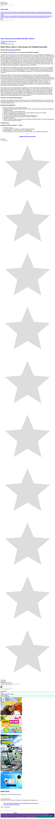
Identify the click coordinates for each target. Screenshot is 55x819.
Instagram (9, 805)
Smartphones (33, 12)
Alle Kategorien (4, 3)
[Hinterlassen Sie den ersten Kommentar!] (8, 689)
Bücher (38, 16)
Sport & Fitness (20, 13)
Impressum (30, 803)
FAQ (13, 803)
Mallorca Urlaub (29, 17)
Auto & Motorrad (20, 17)
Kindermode (28, 16)
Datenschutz (17, 803)
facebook (13, 805)
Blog (2, 18)
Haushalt (3, 16)
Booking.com (4, 734)
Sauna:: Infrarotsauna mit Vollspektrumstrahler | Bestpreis (17, 38)
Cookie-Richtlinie (24, 803)
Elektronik (27, 12)
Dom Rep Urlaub (37, 17)
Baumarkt (42, 12)
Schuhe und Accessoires (6, 13)
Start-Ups (3, 12)
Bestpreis (13, 50)
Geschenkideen (21, 12)
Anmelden (3, 681)
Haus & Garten (8, 16)
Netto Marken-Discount (10, 41)
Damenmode (48, 12)
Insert (17, 813)
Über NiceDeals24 (7, 803)
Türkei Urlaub (34, 13)
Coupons (6, 17)
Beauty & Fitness (44, 16)
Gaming (38, 12)
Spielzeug (14, 13)
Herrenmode (22, 16)
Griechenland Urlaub (43, 13)
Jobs (34, 803)
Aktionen (7, 12)
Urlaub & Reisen (14, 12)
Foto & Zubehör (12, 17)
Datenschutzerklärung (31, 817)
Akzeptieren (39, 817)
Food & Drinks (27, 13)
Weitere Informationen (47, 817)
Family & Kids (15, 16)
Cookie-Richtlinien (20, 817)
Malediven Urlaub (45, 17)
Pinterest (18, 805)
